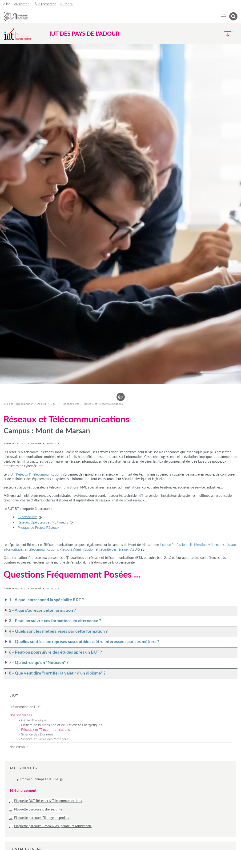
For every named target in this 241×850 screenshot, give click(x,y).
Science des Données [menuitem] (37, 734)
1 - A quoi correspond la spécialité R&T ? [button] (46, 599)
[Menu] (223, 16)
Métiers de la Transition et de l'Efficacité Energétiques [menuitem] (61, 725)
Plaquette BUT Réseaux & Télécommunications (48, 801)
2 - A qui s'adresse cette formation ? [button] (42, 610)
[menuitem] (120, 707)
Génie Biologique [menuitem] (34, 720)
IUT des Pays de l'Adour (18, 403)
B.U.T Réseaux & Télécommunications (35, 474)
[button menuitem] (233, 16)
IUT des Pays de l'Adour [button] (84, 33)
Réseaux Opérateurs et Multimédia (43, 522)
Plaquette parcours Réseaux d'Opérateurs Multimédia (53, 826)
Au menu (66, 4)
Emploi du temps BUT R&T (39, 779)
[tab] (120, 600)
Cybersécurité (27, 517)
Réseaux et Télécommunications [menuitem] (45, 729)
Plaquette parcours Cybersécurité (38, 809)
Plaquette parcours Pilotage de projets (41, 818)
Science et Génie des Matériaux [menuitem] (45, 739)
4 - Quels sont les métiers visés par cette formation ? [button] (58, 631)
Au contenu (22, 4)
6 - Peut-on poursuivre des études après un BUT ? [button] (55, 652)
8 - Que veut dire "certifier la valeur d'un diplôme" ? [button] (57, 673)
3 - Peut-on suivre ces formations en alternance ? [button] (55, 620)
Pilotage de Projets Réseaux (38, 527)
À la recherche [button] (45, 4)
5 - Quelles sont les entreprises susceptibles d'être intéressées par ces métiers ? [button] (84, 641)
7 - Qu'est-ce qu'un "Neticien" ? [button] (38, 662)
